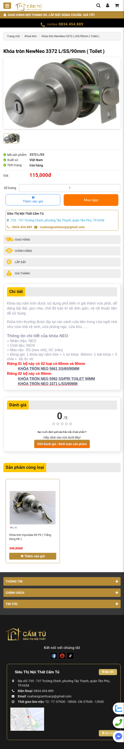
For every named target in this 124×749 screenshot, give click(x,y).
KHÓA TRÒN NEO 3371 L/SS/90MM (47, 384)
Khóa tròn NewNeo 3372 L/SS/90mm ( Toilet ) (70, 36)
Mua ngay (91, 200)
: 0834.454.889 (19, 227)
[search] (98, 6)
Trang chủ (13, 36)
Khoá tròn (31, 36)
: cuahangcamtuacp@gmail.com (59, 227)
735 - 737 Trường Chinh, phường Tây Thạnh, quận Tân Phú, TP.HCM (55, 220)
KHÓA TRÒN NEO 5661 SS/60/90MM (48, 369)
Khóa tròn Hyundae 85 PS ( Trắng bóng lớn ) (30, 537)
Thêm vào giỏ (33, 199)
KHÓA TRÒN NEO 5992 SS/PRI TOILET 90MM (56, 379)
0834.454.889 (71, 24)
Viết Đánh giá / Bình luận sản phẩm (62, 444)
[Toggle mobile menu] (7, 5)
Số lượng (10, 188)
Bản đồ (108, 672)
